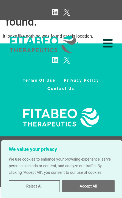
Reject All (34, 186)
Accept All (88, 186)
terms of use (39, 80)
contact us (61, 88)
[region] (61, 169)
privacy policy (81, 80)
